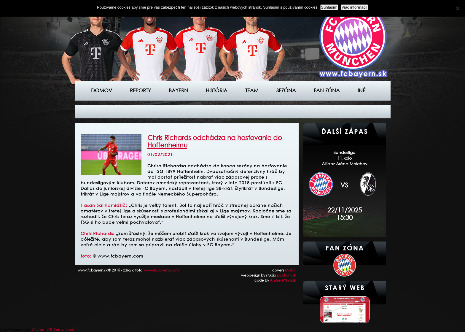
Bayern (178, 90)
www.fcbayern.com (161, 270)
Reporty (140, 90)
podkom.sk (286, 275)
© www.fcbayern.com (118, 256)
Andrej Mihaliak (283, 280)
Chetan (38, 329)
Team (252, 90)
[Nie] (458, 8)
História (216, 90)
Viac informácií (354, 7)
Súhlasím (329, 7)
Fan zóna (327, 90)
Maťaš (290, 270)
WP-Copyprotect (60, 329)
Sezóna (286, 90)
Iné (361, 90)
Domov (101, 90)
